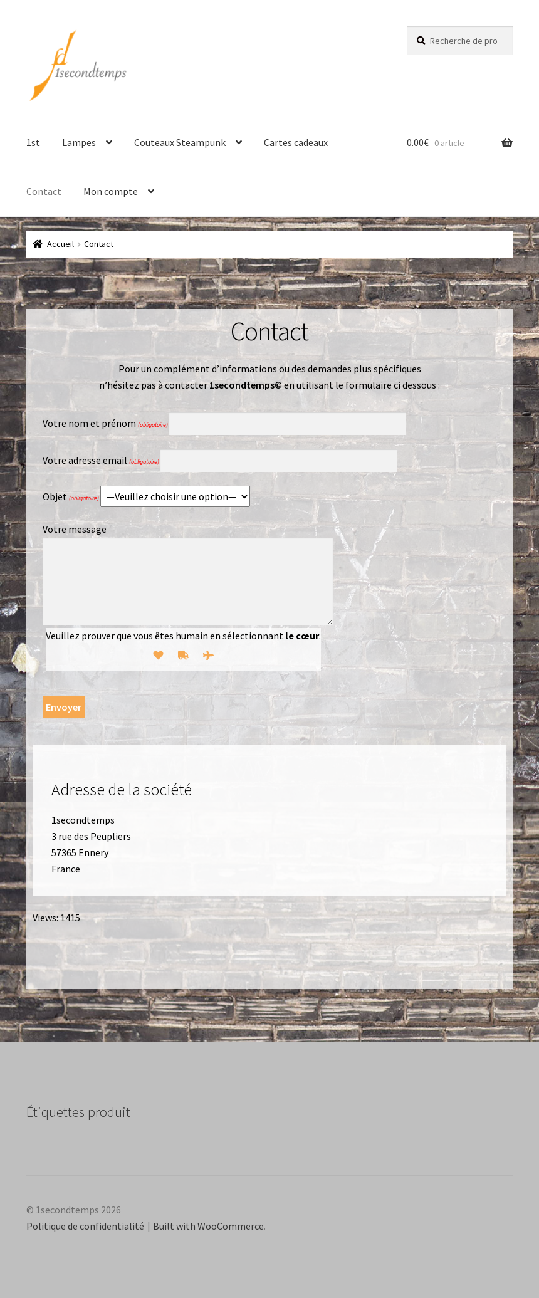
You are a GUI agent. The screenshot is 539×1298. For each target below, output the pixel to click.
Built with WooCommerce (208, 1226)
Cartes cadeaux (296, 142)
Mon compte (110, 191)
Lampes (79, 142)
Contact (43, 191)
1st (33, 142)
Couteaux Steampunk (180, 142)
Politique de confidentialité (85, 1226)
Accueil (60, 243)
